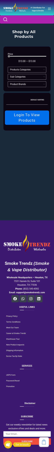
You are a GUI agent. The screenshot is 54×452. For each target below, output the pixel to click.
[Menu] (49, 8)
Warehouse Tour (13, 339)
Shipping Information (14, 350)
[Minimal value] (27, 56)
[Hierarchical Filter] (27, 70)
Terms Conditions (13, 322)
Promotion (10, 386)
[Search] (5, 19)
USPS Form (10, 375)
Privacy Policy (11, 316)
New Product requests (15, 345)
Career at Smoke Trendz (16, 333)
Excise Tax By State (14, 356)
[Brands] (27, 84)
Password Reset (13, 381)
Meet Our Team (12, 328)
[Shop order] (38, 100)
